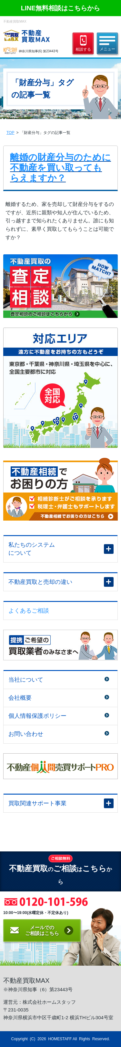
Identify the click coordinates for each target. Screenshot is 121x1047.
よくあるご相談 (28, 610)
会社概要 (20, 698)
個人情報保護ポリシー (37, 716)
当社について (25, 679)
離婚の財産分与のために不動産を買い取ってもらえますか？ (60, 167)
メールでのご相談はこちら (42, 930)
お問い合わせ (25, 734)
